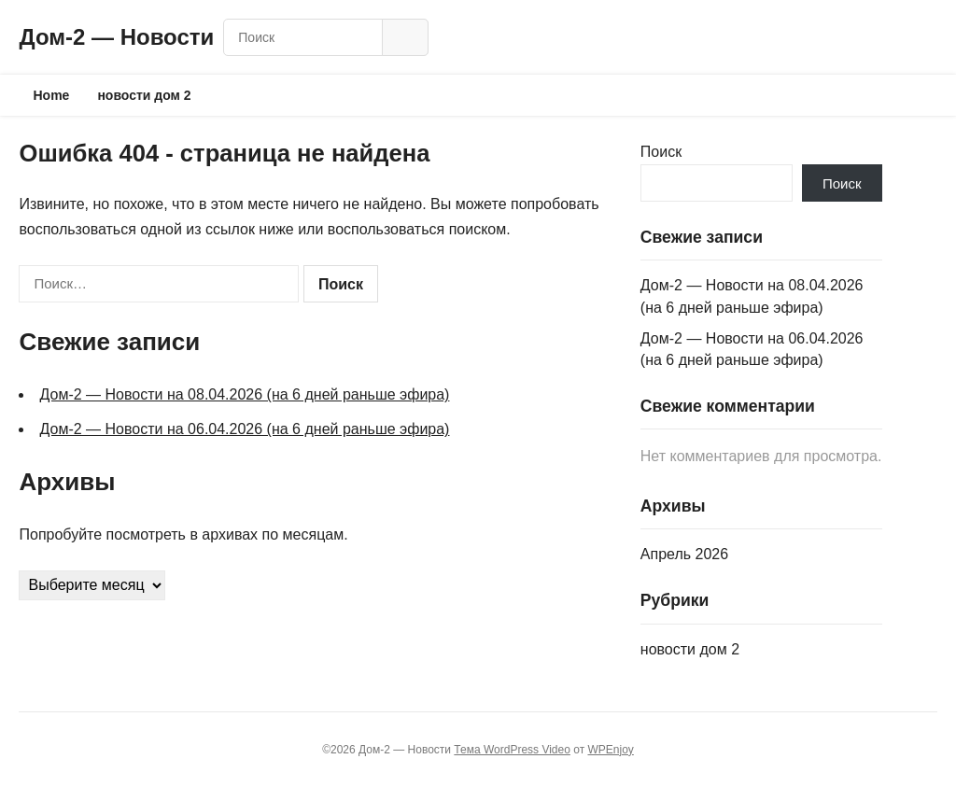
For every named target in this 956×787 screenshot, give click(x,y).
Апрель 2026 (684, 554)
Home (51, 95)
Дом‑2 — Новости (116, 36)
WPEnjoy (610, 749)
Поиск (661, 152)
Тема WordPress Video (512, 749)
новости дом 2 (143, 95)
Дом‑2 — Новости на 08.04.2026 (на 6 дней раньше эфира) (244, 394)
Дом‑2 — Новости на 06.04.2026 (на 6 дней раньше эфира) (244, 429)
